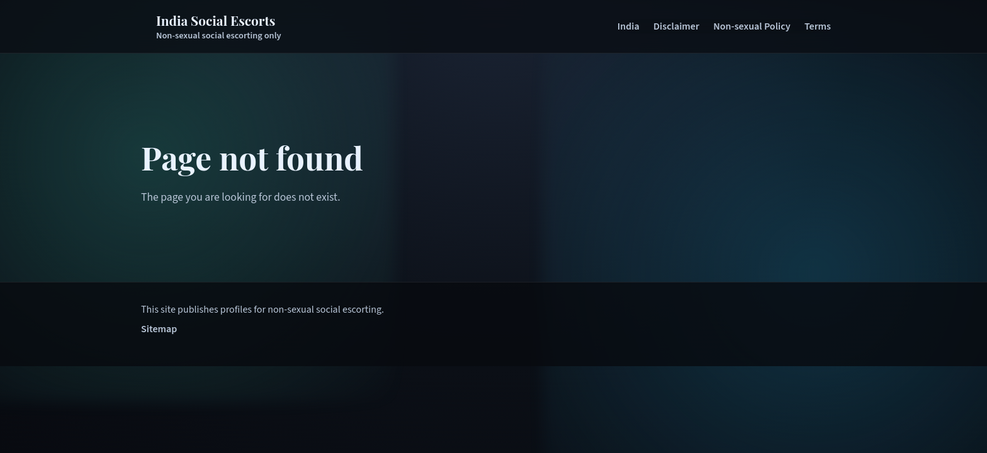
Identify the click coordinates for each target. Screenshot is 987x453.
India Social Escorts (215, 20)
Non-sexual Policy (751, 26)
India (629, 26)
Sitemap (159, 329)
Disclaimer (676, 26)
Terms (817, 26)
